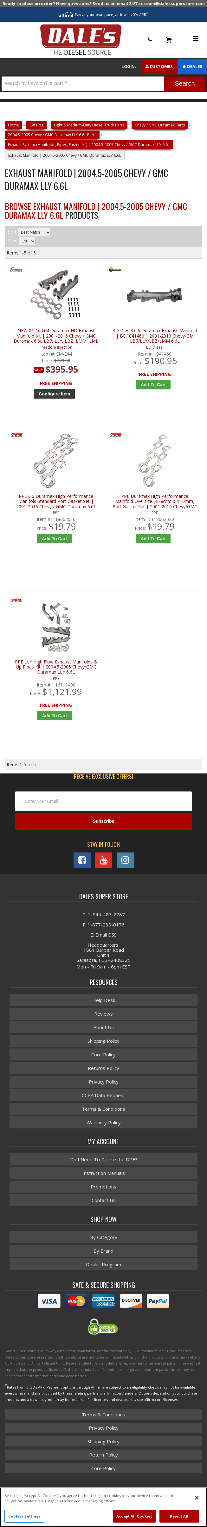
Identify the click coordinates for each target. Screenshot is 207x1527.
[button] (103, 83)
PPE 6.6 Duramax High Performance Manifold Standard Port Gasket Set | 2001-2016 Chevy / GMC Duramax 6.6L (56, 506)
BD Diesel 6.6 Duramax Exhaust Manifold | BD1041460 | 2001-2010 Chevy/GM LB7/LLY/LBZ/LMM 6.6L (154, 336)
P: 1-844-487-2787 (103, 930)
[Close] (197, 1498)
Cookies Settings (24, 1516)
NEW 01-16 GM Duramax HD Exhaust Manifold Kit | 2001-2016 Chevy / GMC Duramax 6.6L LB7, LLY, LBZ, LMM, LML (56, 336)
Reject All (179, 1516)
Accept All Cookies (134, 1516)
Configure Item (54, 393)
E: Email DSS (103, 950)
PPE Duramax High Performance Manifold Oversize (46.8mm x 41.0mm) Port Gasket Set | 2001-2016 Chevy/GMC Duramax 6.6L (155, 506)
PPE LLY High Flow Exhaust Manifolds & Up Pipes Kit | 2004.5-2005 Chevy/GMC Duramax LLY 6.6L (56, 677)
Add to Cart (152, 384)
